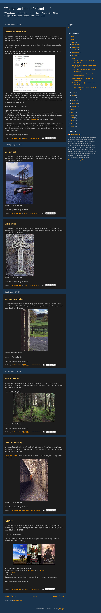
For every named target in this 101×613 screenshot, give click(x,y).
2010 (72, 115)
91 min (42, 570)
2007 (72, 123)
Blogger (61, 609)
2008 (72, 120)
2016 (72, 36)
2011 (72, 112)
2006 (72, 126)
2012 (72, 109)
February (75, 103)
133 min (19, 575)
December (75, 44)
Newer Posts (10, 596)
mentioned (30, 570)
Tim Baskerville (75, 134)
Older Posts (58, 596)
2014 (72, 39)
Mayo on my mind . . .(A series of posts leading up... (82, 74)
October (75, 50)
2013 (72, 42)
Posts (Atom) (17, 600)
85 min (12, 573)
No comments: (35, 138)
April (74, 98)
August (74, 55)
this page (34, 119)
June (74, 92)
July (73, 58)
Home (34, 596)
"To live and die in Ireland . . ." (27, 9)
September (76, 52)
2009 (72, 118)
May (73, 95)
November (75, 47)
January (75, 106)
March (74, 100)
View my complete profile (76, 160)
